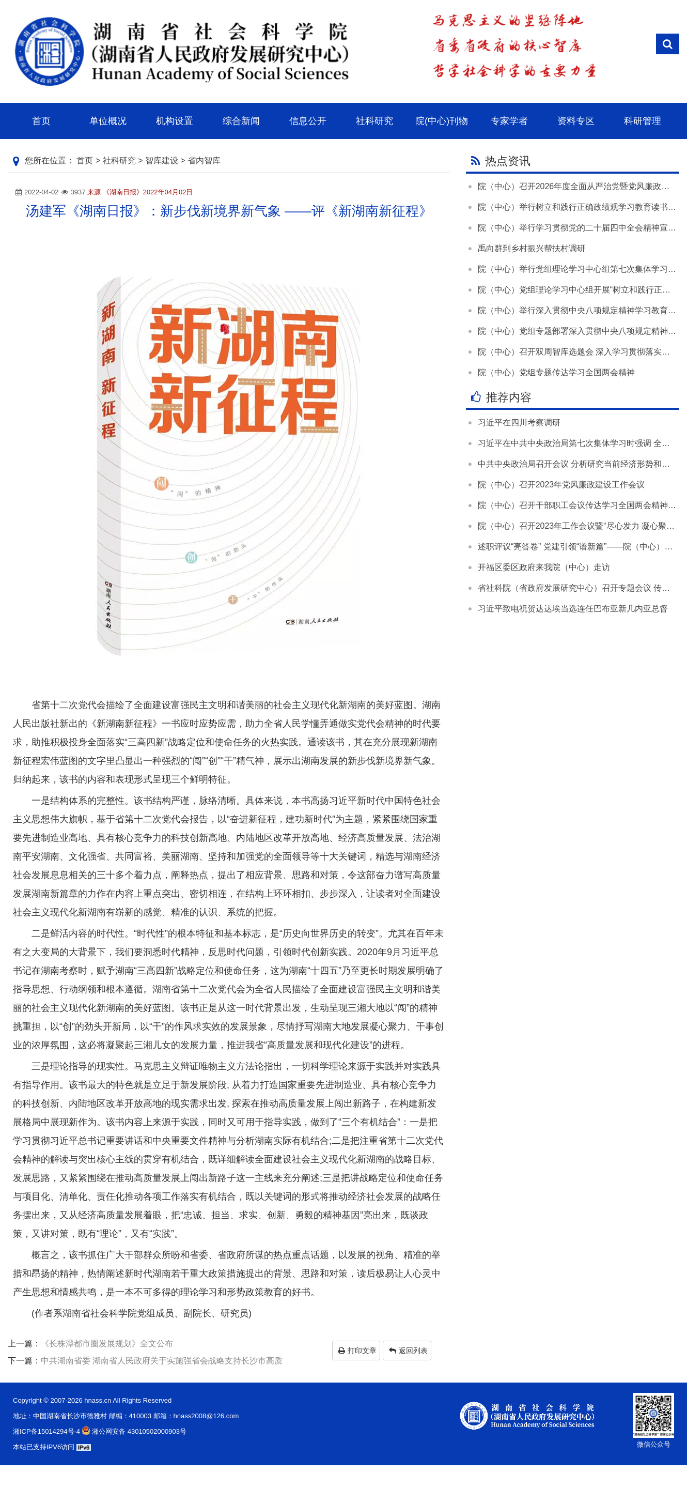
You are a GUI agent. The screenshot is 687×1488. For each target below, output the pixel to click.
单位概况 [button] (108, 121)
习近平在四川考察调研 (519, 422)
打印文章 (357, 1350)
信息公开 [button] (307, 121)
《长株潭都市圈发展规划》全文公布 (107, 1343)
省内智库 (204, 160)
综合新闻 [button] (241, 121)
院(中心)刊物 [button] (441, 121)
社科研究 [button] (374, 121)
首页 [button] (41, 121)
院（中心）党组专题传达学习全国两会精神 (556, 372)
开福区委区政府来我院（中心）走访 (544, 567)
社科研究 (119, 160)
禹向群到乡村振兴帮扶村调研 (531, 248)
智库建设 (161, 160)
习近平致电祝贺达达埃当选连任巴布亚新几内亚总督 (573, 608)
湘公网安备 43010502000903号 (133, 1431)
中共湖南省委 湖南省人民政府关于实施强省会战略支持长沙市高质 (162, 1360)
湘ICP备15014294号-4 (46, 1431)
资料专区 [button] (576, 121)
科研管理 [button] (642, 121)
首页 (84, 160)
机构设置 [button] (174, 121)
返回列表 (408, 1350)
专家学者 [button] (509, 121)
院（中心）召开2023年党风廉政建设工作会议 (561, 484)
